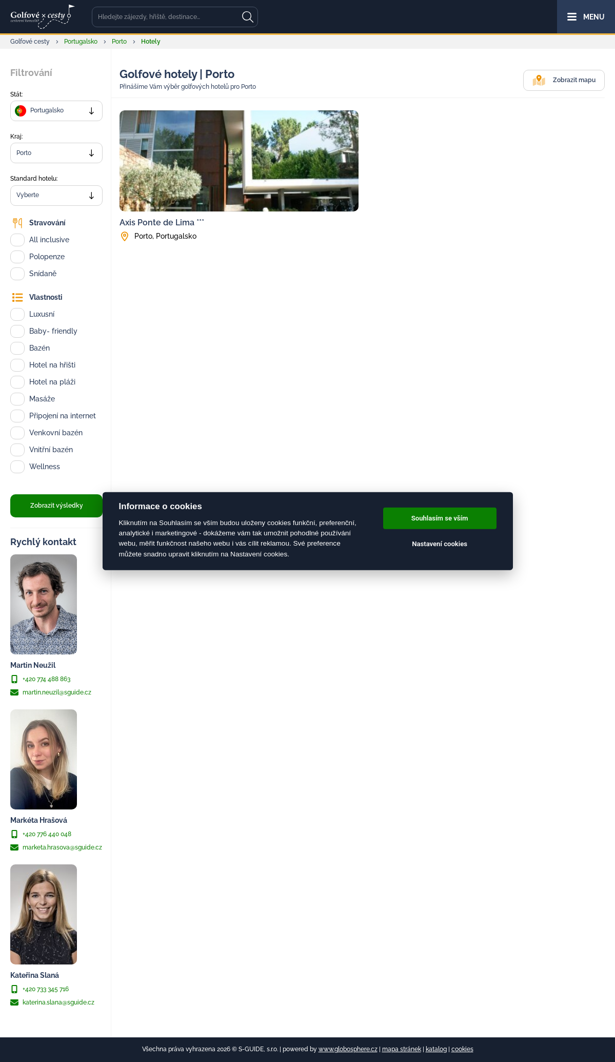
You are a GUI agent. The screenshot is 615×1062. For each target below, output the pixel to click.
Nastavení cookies (439, 544)
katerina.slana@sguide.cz (52, 1002)
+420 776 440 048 (40, 834)
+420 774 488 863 (40, 679)
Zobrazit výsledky (56, 505)
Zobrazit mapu (564, 80)
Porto (119, 41)
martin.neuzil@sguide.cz (50, 692)
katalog (436, 1049)
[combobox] (56, 111)
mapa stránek (401, 1049)
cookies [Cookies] (462, 1049)
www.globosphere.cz (348, 1049)
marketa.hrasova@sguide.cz (56, 847)
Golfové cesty (30, 41)
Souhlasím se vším (439, 518)
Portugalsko (80, 41)
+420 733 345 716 (39, 989)
